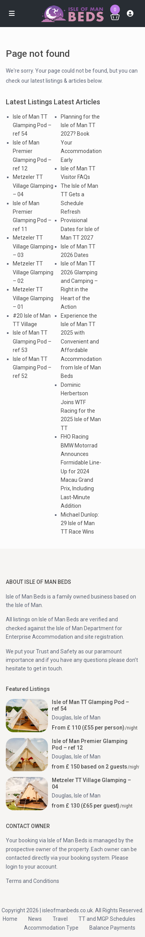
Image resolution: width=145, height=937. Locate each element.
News (35, 919)
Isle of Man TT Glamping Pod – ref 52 (32, 367)
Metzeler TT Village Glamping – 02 (33, 272)
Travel (60, 919)
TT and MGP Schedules (106, 919)
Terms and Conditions (32, 881)
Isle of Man (87, 717)
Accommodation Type (51, 928)
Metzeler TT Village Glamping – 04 (33, 185)
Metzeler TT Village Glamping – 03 (33, 246)
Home (10, 919)
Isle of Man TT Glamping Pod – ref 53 (32, 341)
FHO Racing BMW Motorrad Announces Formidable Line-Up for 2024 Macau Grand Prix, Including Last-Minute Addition (81, 471)
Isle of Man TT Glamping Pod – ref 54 (32, 125)
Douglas (62, 717)
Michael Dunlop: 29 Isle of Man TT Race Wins (80, 523)
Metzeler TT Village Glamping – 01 (33, 298)
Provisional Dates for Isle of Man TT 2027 (80, 229)
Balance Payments (112, 928)
